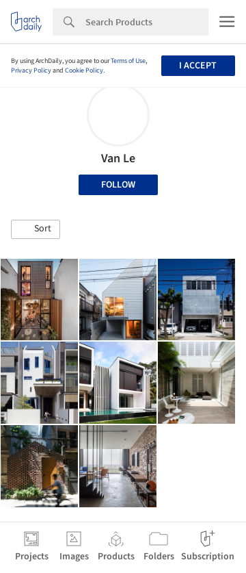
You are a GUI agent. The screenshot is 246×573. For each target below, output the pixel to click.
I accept (198, 66)
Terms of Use (128, 61)
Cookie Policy (84, 70)
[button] (35, 229)
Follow (118, 185)
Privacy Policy (31, 70)
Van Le (118, 158)
